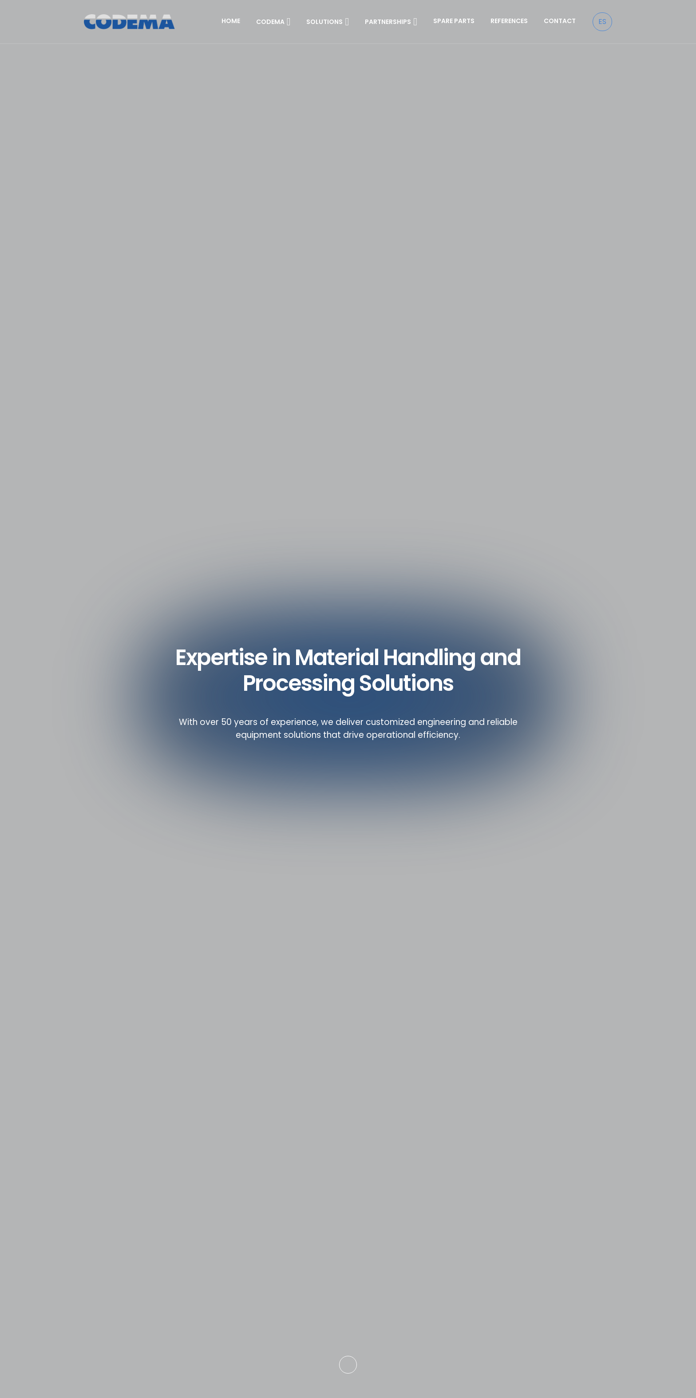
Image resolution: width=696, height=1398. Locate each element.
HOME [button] (230, 20)
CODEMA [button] (273, 21)
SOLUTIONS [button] (327, 21)
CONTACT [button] (560, 20)
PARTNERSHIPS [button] (391, 21)
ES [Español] (602, 21)
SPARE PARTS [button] (454, 20)
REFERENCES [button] (509, 20)
